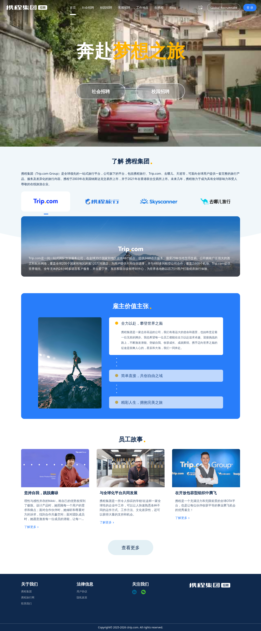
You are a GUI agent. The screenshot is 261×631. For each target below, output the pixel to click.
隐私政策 (82, 597)
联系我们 (26, 603)
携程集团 (26, 591)
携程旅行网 (27, 597)
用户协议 (82, 591)
